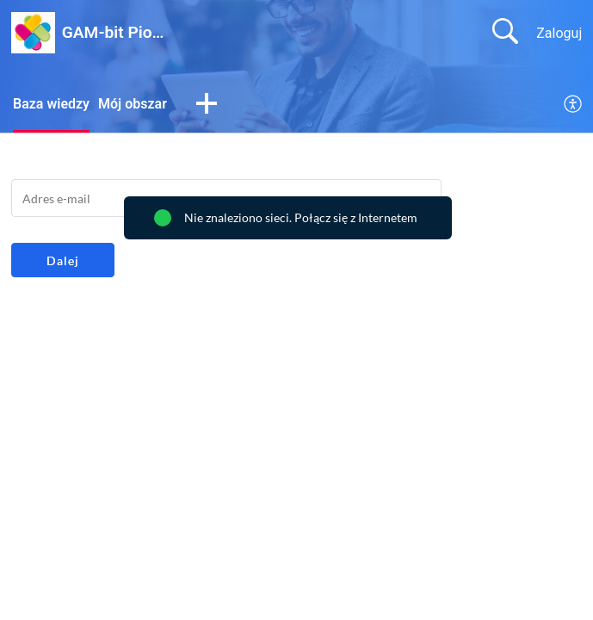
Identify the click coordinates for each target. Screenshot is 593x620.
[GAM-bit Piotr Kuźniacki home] (33, 32)
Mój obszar (132, 104)
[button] (206, 105)
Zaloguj (559, 33)
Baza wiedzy (51, 104)
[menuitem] (573, 105)
